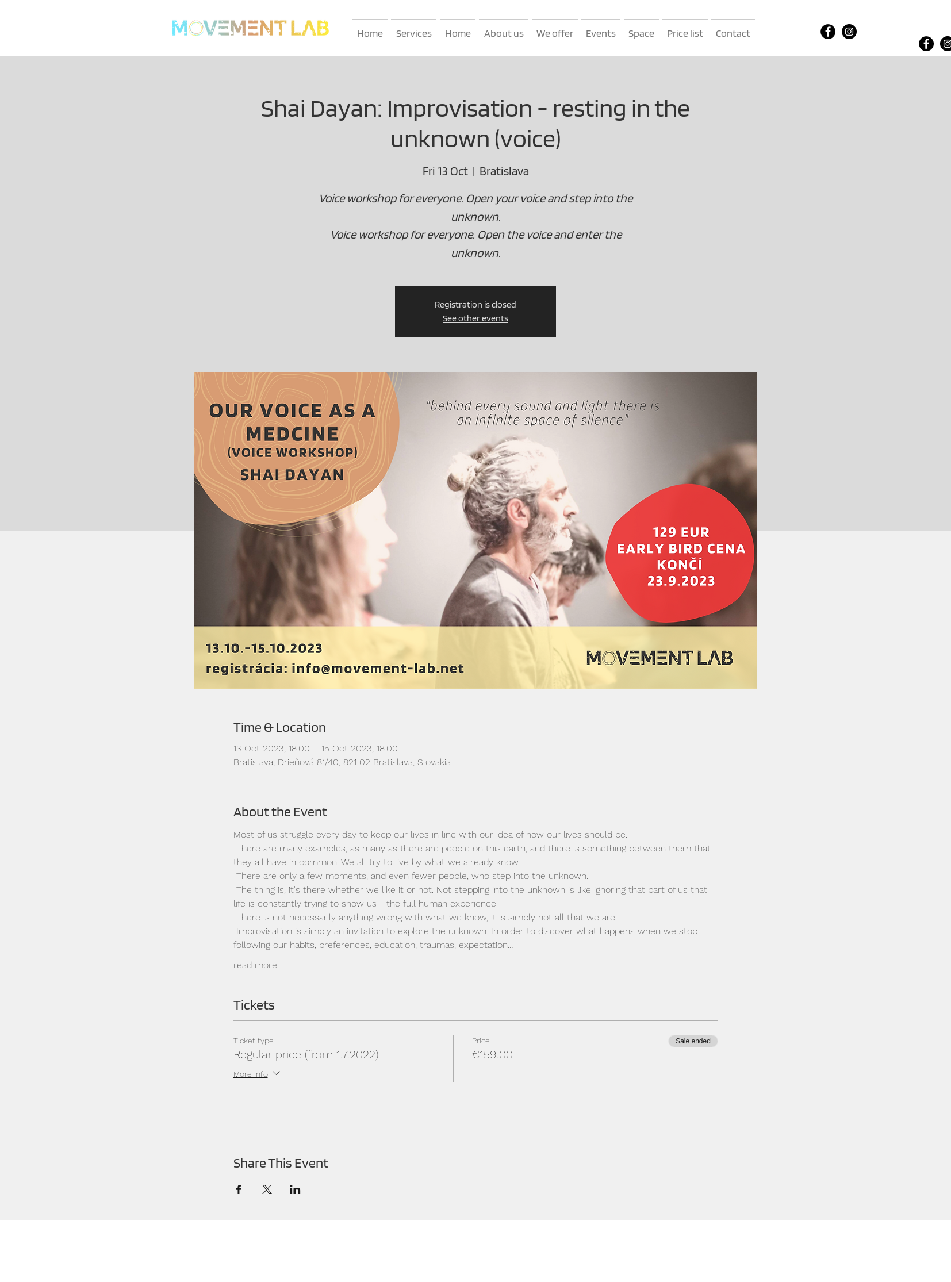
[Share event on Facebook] (238, 1189)
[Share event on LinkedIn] (295, 1189)
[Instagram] (849, 31)
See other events (475, 318)
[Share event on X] (267, 1189)
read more (255, 964)
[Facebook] (827, 31)
